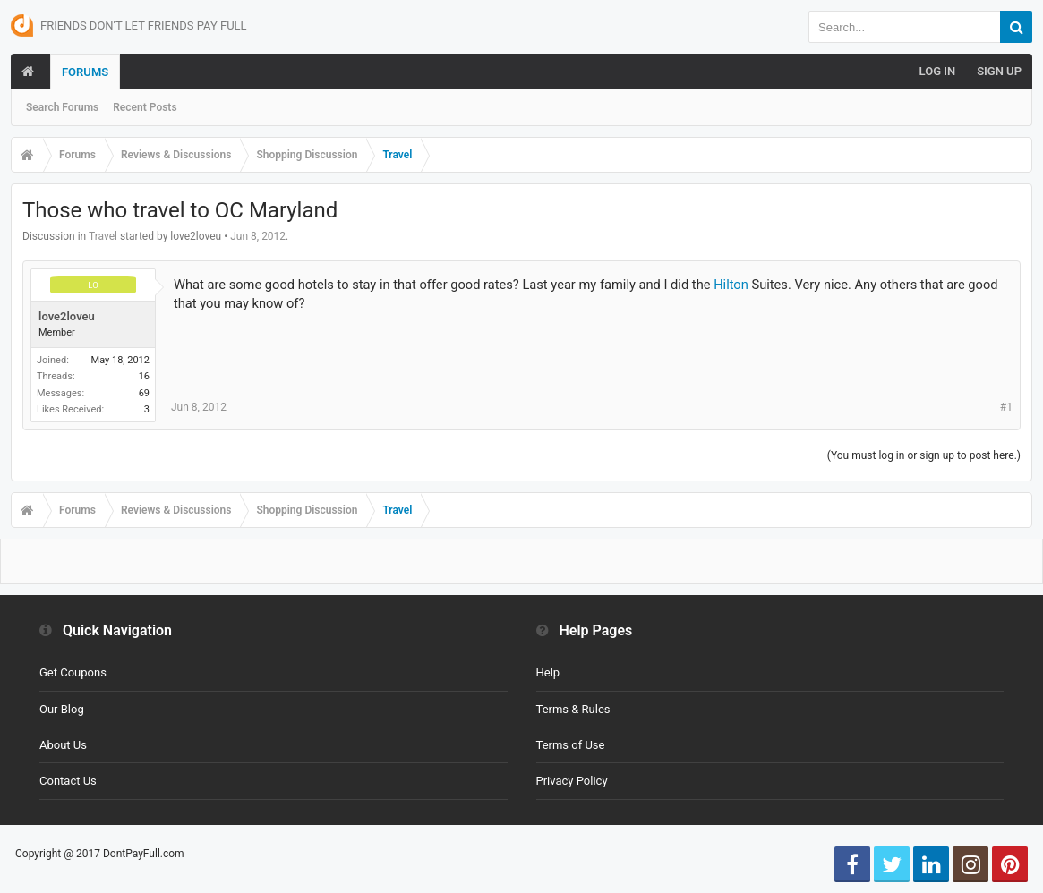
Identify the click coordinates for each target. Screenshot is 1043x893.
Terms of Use (570, 745)
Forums (85, 72)
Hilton (731, 284)
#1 (1006, 407)
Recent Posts (144, 107)
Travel (103, 236)
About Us (63, 745)
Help (548, 672)
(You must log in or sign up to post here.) (924, 455)
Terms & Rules (573, 709)
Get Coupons (73, 672)
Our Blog (61, 709)
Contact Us (68, 780)
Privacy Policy (572, 780)
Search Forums (62, 107)
